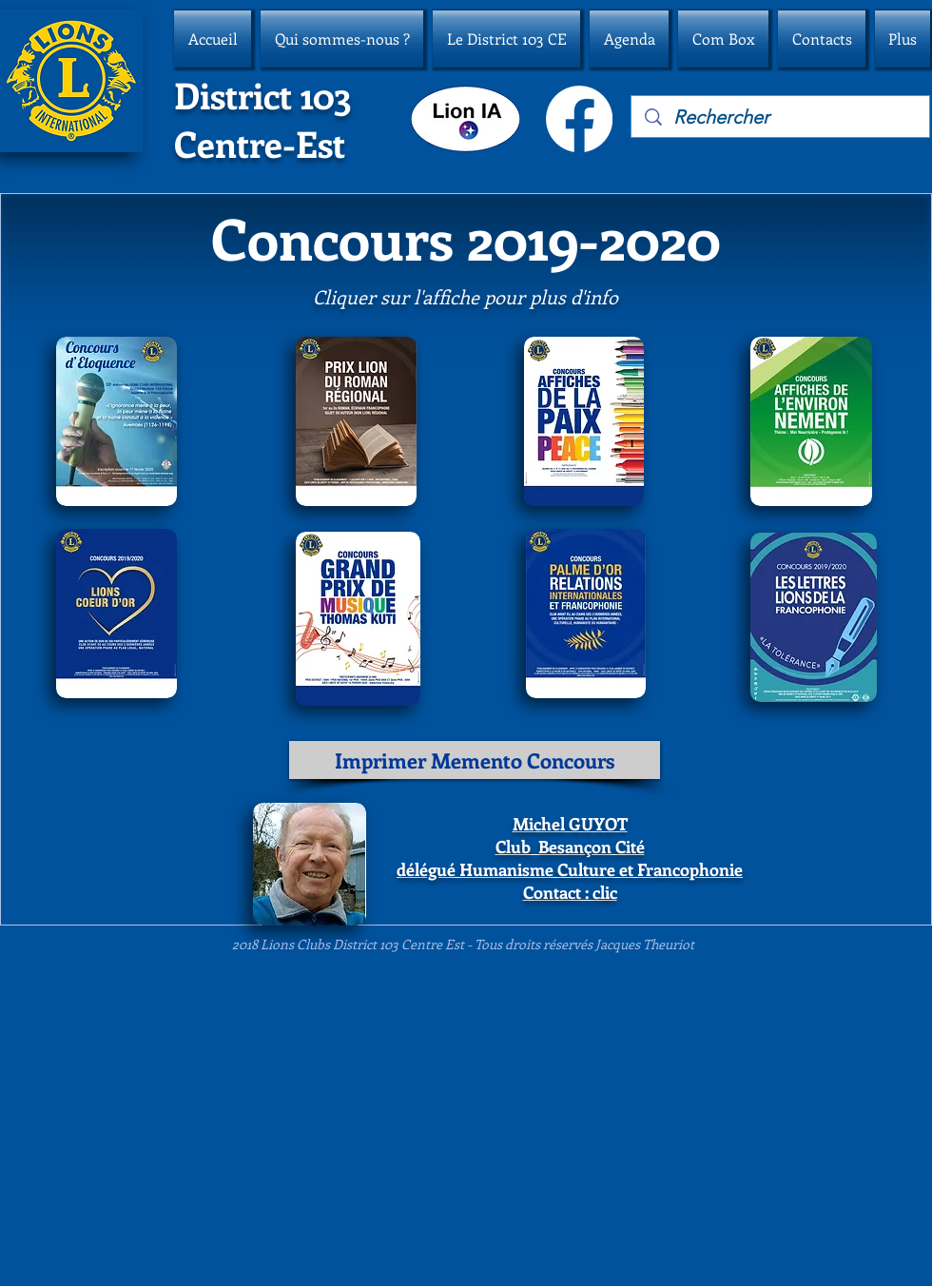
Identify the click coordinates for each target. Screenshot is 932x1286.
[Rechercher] (781, 117)
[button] (342, 39)
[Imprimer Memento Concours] (474, 760)
